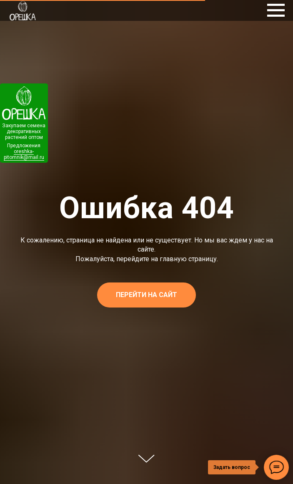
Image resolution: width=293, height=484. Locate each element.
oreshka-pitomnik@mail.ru (24, 154)
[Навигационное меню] (276, 10)
